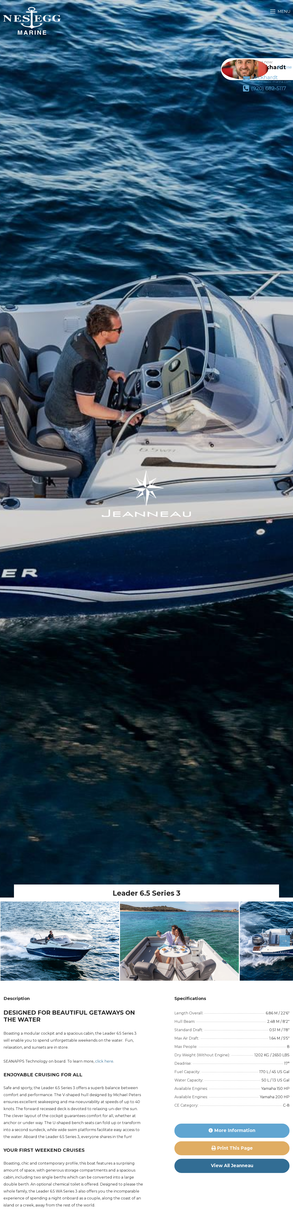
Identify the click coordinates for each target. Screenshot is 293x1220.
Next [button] (281, 941)
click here (104, 1061)
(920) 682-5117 (259, 93)
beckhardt (261, 84)
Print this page (232, 1148)
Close (284, 67)
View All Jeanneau (232, 1165)
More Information (232, 1130)
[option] (60, 941)
